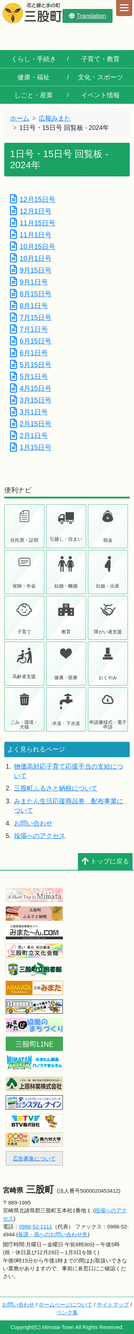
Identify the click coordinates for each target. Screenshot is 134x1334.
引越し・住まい (66, 539)
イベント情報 (100, 95)
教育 (66, 631)
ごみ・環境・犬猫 (24, 725)
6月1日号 (29, 353)
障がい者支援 (108, 631)
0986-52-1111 (35, 1226)
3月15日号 (30, 400)
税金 (108, 540)
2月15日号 (30, 424)
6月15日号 (30, 341)
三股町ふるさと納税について (56, 788)
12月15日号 (32, 199)
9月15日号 (30, 270)
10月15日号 (32, 246)
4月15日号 (30, 388)
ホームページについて (65, 1304)
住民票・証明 (24, 540)
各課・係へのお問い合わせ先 (53, 1234)
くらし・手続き (33, 59)
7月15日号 (30, 317)
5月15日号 (30, 365)
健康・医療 (66, 677)
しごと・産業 (33, 95)
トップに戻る (105, 861)
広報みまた (55, 118)
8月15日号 (30, 294)
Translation (87, 16)
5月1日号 (29, 376)
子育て (24, 631)
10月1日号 (30, 258)
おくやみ (108, 677)
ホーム (19, 118)
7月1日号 (29, 329)
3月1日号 (29, 412)
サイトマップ (113, 1304)
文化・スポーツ (100, 77)
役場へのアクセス (39, 835)
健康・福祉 (34, 77)
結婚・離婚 (66, 586)
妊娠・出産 (107, 586)
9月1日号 (29, 282)
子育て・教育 (100, 59)
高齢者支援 (24, 676)
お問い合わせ (33, 823)
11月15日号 (32, 223)
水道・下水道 (66, 723)
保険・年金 (24, 586)
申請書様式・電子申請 (107, 725)
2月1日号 (29, 435)
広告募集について (34, 1158)
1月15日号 (30, 447)
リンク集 (67, 1312)
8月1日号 (29, 306)
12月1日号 (30, 211)
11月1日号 (30, 235)
